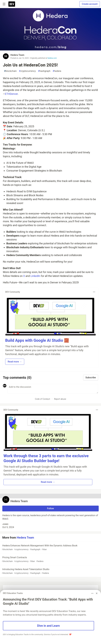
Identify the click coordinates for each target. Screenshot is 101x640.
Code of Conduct (42, 399)
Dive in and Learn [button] (48, 625)
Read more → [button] (15, 361)
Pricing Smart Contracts (50, 559)
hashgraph (44, 71)
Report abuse (60, 399)
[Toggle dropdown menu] (94, 292)
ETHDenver (11, 93)
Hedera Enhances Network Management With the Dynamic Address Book (50, 547)
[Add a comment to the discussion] (53, 388)
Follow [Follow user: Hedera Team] (50, 508)
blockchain (10, 71)
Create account (90, 4)
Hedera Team (17, 55)
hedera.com (52, 58)
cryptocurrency (27, 71)
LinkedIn (35, 275)
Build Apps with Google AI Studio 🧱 (37, 340)
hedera (57, 71)
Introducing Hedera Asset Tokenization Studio (50, 571)
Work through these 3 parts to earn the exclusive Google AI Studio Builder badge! (46, 458)
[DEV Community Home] (11, 4)
